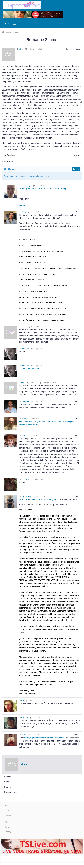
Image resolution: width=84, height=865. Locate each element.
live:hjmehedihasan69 (29, 368)
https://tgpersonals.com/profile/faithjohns (38, 499)
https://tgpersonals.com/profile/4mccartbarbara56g (42, 188)
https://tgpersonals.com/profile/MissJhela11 (44, 738)
